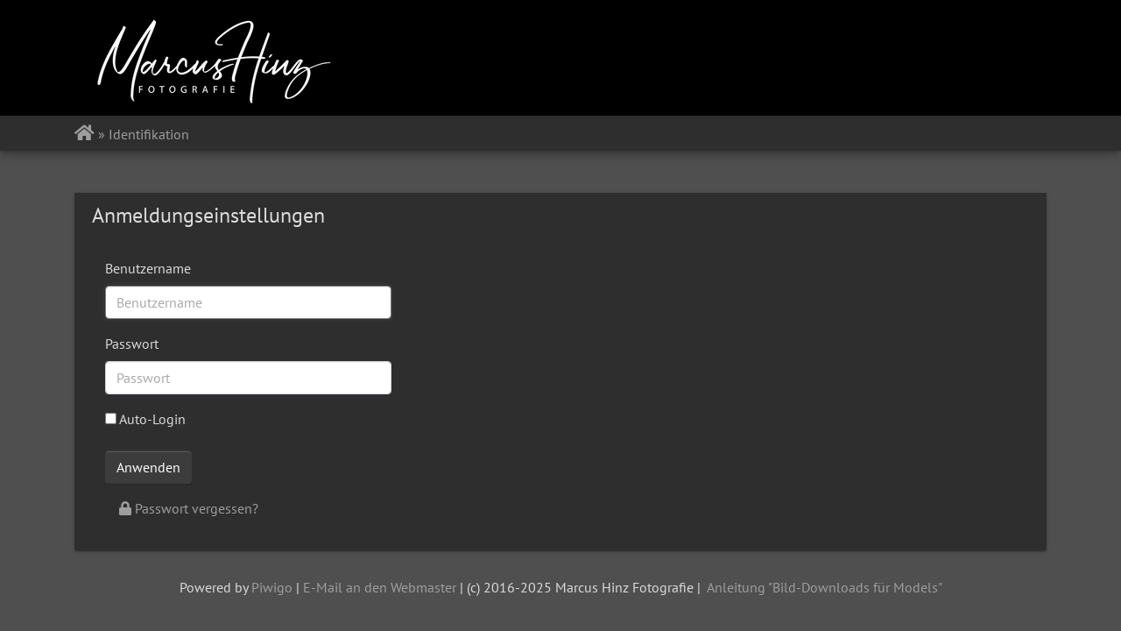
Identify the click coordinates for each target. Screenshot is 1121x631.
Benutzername (148, 268)
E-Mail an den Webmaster (379, 587)
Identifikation (149, 134)
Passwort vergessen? (188, 508)
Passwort (132, 343)
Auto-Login (145, 419)
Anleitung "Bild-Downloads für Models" (824, 587)
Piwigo (272, 587)
